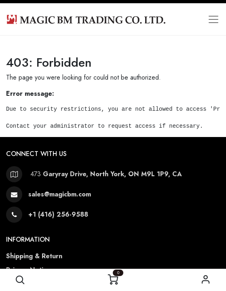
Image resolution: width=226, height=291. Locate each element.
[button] (20, 280)
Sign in (205, 280)
